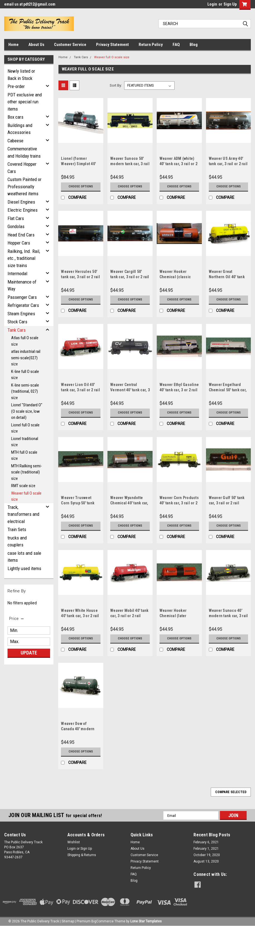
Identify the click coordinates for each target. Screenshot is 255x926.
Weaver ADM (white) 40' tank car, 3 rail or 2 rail (178, 163)
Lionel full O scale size (25, 428)
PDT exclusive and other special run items (25, 102)
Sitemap (68, 920)
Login (212, 4)
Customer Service (70, 44)
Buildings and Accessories (20, 129)
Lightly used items (24, 568)
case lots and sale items (24, 556)
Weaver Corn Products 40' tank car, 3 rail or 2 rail (179, 502)
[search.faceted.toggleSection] (17, 618)
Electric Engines (23, 210)
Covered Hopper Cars (22, 167)
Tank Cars (17, 330)
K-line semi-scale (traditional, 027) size (25, 391)
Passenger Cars (22, 297)
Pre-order (16, 86)
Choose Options (80, 186)
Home (13, 44)
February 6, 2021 (206, 842)
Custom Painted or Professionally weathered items (24, 186)
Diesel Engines (21, 202)
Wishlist (73, 842)
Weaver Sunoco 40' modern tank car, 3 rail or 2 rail (228, 615)
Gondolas (16, 226)
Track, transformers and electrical (23, 514)
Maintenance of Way (22, 285)
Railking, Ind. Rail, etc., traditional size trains (24, 258)
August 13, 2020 (206, 861)
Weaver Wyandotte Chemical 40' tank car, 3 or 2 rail (129, 502)
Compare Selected (230, 792)
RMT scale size (23, 485)
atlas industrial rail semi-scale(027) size (25, 358)
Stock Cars (17, 321)
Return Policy (151, 44)
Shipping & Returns (81, 855)
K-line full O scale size (25, 374)
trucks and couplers (17, 541)
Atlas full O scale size (24, 341)
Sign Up (230, 4)
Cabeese (15, 140)
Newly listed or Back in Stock (21, 74)
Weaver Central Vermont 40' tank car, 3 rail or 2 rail (130, 389)
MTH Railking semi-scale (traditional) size (26, 472)
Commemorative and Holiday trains (24, 152)
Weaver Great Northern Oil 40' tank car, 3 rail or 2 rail (227, 276)
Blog (194, 44)
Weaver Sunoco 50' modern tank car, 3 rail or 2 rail (129, 163)
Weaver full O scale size (26, 496)
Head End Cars (21, 235)
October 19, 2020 (206, 855)
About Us (36, 44)
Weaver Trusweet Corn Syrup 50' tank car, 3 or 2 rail (77, 502)
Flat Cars (16, 218)
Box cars (15, 117)
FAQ (176, 44)
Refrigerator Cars (23, 305)
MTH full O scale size (24, 455)
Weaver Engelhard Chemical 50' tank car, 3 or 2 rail (228, 389)
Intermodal (17, 273)
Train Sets (17, 529)
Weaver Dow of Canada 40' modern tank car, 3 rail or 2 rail (80, 728)
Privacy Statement (112, 44)
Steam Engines (21, 313)
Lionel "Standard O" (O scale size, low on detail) (26, 411)
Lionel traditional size (24, 442)
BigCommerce (102, 920)
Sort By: (116, 85)
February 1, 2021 (206, 849)
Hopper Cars (19, 243)
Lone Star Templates (146, 920)
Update (29, 653)
